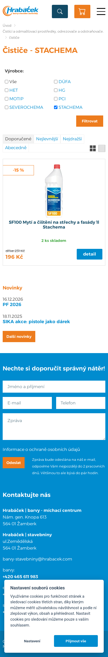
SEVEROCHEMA (26, 107)
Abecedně (15, 147)
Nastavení (32, 641)
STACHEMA (70, 107)
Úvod (7, 26)
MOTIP (16, 98)
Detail (89, 254)
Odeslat (13, 462)
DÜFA (65, 81)
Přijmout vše (75, 641)
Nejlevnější (47, 138)
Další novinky (19, 336)
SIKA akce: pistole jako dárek (36, 321)
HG (62, 90)
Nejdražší (72, 138)
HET (13, 90)
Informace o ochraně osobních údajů (41, 449)
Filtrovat (90, 121)
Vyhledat (60, 11)
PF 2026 (12, 304)
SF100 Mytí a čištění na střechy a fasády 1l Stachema (54, 225)
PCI (62, 98)
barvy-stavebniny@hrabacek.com (37, 559)
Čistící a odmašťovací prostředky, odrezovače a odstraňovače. (53, 31)
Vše (13, 81)
